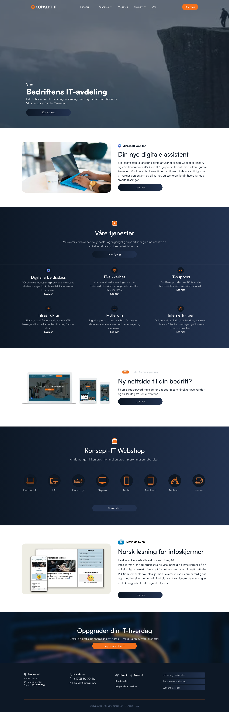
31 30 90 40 (87, 678)
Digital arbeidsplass (48, 277)
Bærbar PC (30, 490)
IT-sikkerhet (114, 276)
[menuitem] (86, 7)
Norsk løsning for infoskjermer (161, 551)
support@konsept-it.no (85, 683)
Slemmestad (33, 674)
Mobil (126, 490)
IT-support (180, 276)
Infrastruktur (48, 315)
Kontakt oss (79, 674)
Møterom (114, 315)
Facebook (138, 675)
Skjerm (102, 490)
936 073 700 (38, 685)
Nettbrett (150, 490)
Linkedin (124, 675)
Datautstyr (78, 490)
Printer (199, 490)
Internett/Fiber (181, 315)
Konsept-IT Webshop (114, 450)
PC (54, 490)
